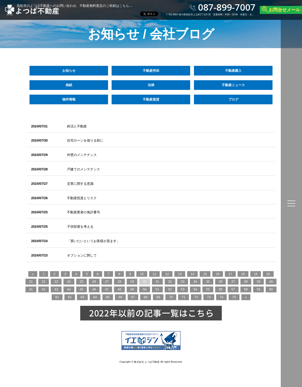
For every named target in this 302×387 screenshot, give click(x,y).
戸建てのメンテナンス (83, 169)
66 (120, 297)
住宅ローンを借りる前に (85, 140)
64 (95, 297)
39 (258, 281)
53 (183, 289)
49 (132, 289)
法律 (151, 85)
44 (69, 289)
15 (205, 274)
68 (145, 297)
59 (258, 289)
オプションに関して (82, 255)
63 (82, 297)
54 (195, 289)
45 (82, 289)
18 (243, 274)
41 (31, 289)
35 (208, 281)
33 (183, 281)
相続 (69, 85)
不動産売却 (151, 70)
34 (195, 281)
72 (196, 297)
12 (167, 274)
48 (119, 289)
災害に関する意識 (80, 183)
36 (220, 281)
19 (256, 274)
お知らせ (69, 70)
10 (142, 274)
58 (246, 289)
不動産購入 (233, 70)
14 (192, 274)
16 (218, 274)
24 (69, 281)
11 (154, 274)
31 (157, 281)
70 (171, 297)
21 (31, 281)
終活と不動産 (77, 126)
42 (44, 289)
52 (170, 289)
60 (271, 289)
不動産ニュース (233, 85)
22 (44, 281)
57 (233, 289)
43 (56, 289)
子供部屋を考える (80, 226)
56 (220, 289)
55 (208, 289)
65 (108, 297)
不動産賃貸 (151, 99)
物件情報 (69, 99)
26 (94, 281)
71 (183, 297)
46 (94, 289)
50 (145, 289)
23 (56, 281)
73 (209, 297)
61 (57, 297)
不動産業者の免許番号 (83, 212)
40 (271, 281)
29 (132, 281)
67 (133, 297)
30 (145, 281)
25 (82, 281)
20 (268, 274)
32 (170, 281)
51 (157, 289)
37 (233, 281)
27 (107, 281)
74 (221, 297)
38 (246, 281)
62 (70, 297)
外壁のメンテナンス (82, 155)
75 (234, 297)
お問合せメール (284, 9)
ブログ (233, 99)
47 (107, 289)
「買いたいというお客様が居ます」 (93, 241)
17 (230, 274)
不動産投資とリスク (82, 198)
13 (180, 274)
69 (158, 297)
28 (119, 281)
